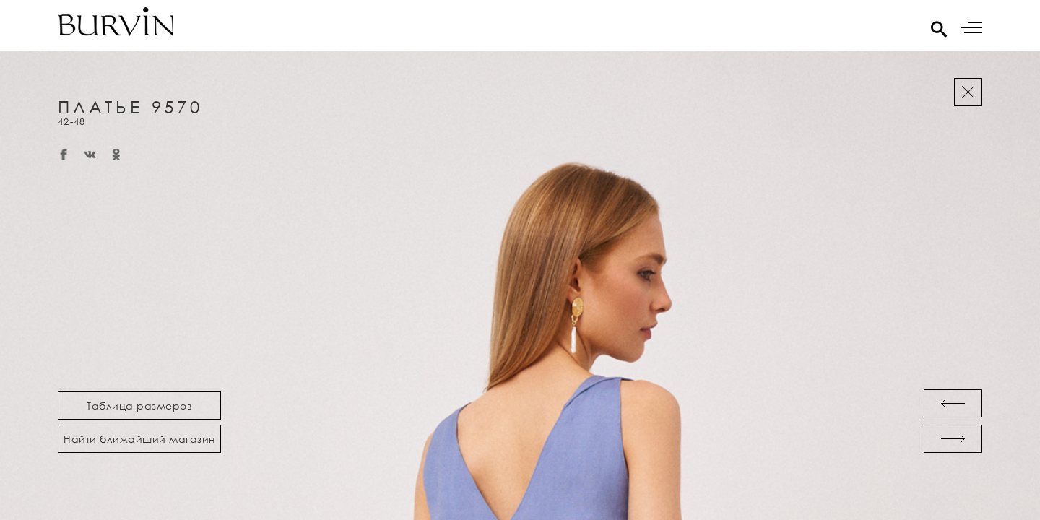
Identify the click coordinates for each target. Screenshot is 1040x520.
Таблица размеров (139, 405)
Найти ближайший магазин (139, 439)
